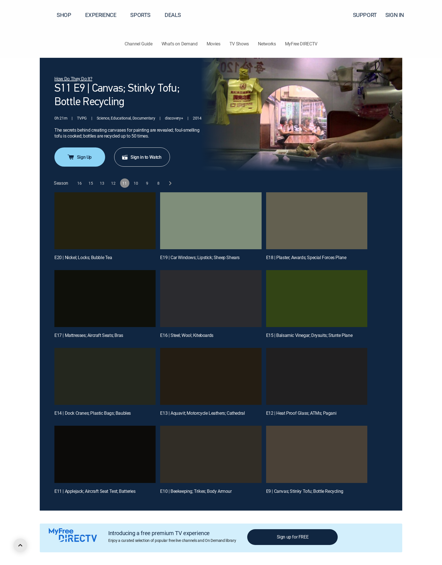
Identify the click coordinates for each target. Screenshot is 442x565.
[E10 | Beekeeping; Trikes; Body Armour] (210, 454)
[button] (427, 15)
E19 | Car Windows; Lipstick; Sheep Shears (200, 257)
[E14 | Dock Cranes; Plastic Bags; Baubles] (105, 376)
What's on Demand (180, 44)
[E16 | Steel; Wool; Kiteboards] (210, 298)
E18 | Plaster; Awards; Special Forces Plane (306, 257)
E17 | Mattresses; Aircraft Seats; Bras (88, 335)
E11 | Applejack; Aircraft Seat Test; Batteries (95, 491)
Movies (213, 44)
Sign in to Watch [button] (141, 157)
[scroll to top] (20, 545)
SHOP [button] (67, 15)
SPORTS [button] (143, 15)
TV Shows (239, 44)
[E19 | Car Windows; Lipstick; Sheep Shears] (210, 220)
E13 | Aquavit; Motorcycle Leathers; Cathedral (202, 413)
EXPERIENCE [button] (104, 15)
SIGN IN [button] (398, 15)
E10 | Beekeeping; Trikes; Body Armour (195, 491)
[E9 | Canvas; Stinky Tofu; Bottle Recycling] (316, 454)
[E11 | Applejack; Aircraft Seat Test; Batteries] (105, 454)
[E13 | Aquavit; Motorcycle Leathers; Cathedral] (210, 376)
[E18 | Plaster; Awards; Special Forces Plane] (316, 220)
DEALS (173, 15)
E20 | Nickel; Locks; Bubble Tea (83, 257)
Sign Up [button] (79, 157)
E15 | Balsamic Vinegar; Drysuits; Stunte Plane (309, 335)
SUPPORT (365, 15)
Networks (267, 44)
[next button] (169, 183)
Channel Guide (139, 44)
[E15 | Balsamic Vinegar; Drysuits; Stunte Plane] (316, 298)
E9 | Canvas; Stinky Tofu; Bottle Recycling (304, 491)
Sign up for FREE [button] (293, 537)
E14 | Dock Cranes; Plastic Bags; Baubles (92, 413)
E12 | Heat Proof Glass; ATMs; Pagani (301, 413)
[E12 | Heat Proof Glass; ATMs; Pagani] (316, 376)
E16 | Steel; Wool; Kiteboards (186, 335)
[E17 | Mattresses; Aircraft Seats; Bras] (105, 298)
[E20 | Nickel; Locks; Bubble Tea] (105, 220)
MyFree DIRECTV (301, 44)
